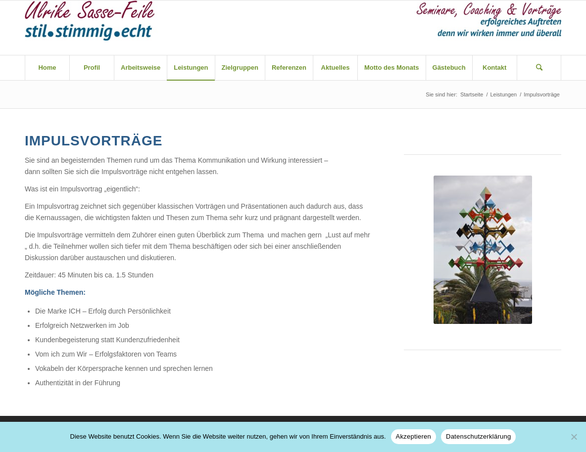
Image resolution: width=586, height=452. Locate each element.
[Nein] (574, 437)
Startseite (471, 94)
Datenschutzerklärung (478, 436)
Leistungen (503, 94)
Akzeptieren (413, 436)
